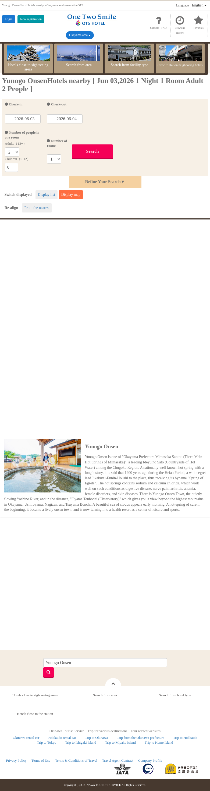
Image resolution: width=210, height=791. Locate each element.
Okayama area (80, 35)
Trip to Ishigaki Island (80, 742)
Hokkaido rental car (62, 738)
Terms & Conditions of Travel (76, 760)
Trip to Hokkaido (185, 738)
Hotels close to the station (35, 714)
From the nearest (36, 208)
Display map (70, 195)
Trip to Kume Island (159, 742)
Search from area (78, 56)
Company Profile (150, 760)
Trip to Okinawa (96, 738)
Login (9, 19)
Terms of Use (40, 760)
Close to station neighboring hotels (180, 56)
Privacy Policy (16, 760)
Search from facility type (129, 56)
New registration (31, 19)
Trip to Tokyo (46, 742)
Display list (46, 195)
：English (191, 5)
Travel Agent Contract (117, 760)
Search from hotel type (175, 695)
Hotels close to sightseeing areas (28, 58)
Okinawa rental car (26, 738)
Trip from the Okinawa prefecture (140, 738)
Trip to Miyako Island (120, 742)
